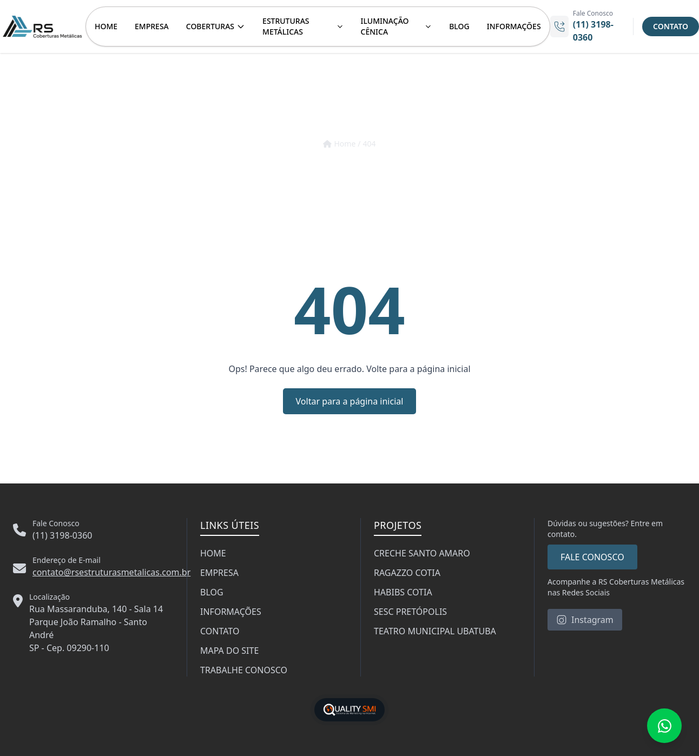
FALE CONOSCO (592, 557)
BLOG (459, 26)
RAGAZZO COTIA (407, 573)
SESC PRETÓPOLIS (410, 612)
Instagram (585, 620)
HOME (106, 26)
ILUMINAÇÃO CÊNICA (396, 26)
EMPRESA (152, 26)
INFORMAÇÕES (514, 26)
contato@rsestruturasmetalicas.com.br (111, 572)
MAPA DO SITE (229, 650)
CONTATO (670, 26)
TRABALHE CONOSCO (243, 670)
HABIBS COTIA (403, 592)
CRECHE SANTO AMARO (422, 553)
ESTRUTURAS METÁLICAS (302, 26)
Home (339, 143)
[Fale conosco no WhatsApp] (664, 725)
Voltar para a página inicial (350, 401)
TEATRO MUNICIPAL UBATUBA (435, 631)
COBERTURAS (215, 26)
